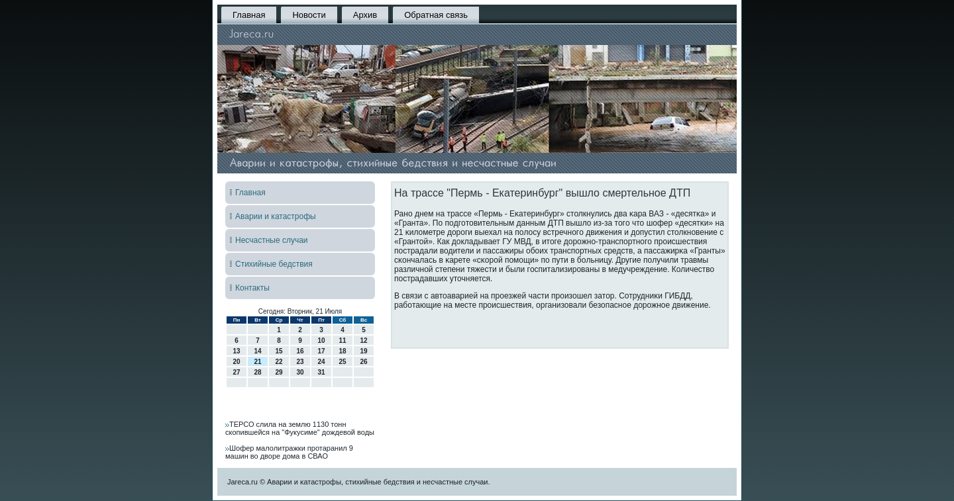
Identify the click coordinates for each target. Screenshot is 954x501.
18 (342, 351)
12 (363, 340)
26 (363, 361)
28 (257, 372)
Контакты (252, 288)
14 (257, 351)
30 (299, 372)
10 (321, 340)
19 (363, 351)
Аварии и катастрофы (275, 216)
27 (236, 372)
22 (278, 361)
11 (342, 340)
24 (321, 361)
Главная (249, 15)
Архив (365, 15)
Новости (308, 15)
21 (257, 361)
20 (236, 361)
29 (278, 372)
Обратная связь (436, 15)
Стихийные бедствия (274, 264)
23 (299, 361)
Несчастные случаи (271, 240)
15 (278, 351)
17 (321, 351)
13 (236, 351)
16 (299, 351)
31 (321, 372)
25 (342, 361)
